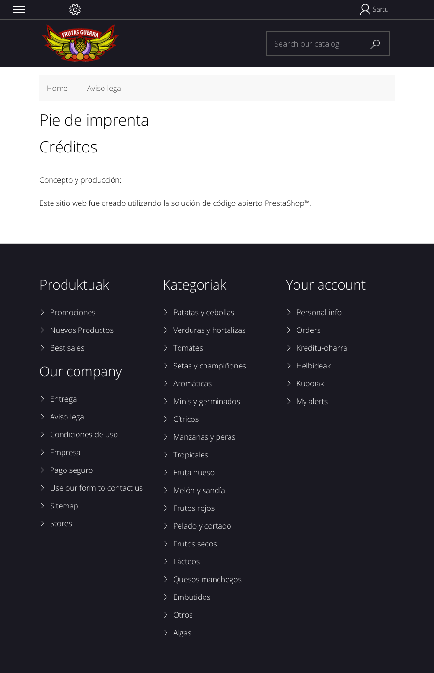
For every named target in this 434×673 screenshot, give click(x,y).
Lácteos (186, 561)
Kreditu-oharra (321, 348)
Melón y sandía (199, 490)
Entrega (63, 399)
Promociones (73, 312)
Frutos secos (195, 543)
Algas (182, 632)
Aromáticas (192, 383)
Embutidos (191, 597)
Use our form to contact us (96, 488)
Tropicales (190, 454)
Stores (61, 523)
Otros (183, 615)
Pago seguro (71, 470)
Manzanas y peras (204, 437)
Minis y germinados (206, 401)
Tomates (188, 348)
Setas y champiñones (209, 365)
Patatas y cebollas (203, 312)
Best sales (67, 348)
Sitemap (64, 505)
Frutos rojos (194, 508)
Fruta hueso (194, 472)
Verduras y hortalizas (209, 330)
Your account (326, 285)
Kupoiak (310, 383)
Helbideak (313, 365)
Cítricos (186, 419)
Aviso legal (68, 416)
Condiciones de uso (84, 434)
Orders (308, 330)
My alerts (312, 401)
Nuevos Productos (82, 330)
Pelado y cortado (202, 526)
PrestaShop (285, 203)
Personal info (319, 312)
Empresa (65, 452)
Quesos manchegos (207, 579)
